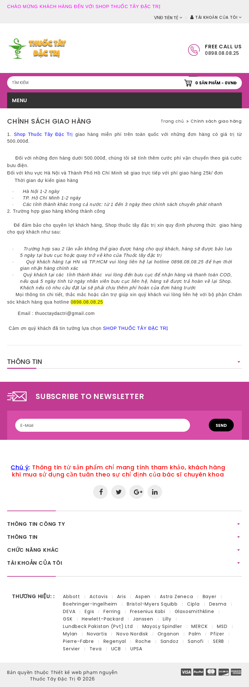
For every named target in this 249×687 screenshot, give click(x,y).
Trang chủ (172, 121)
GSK (67, 619)
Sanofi (196, 641)
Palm (195, 634)
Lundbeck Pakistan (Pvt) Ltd (98, 626)
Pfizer (217, 634)
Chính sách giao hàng (216, 121)
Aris (121, 596)
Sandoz (169, 641)
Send (221, 425)
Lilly (167, 619)
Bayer (210, 596)
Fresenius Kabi (147, 611)
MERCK (199, 626)
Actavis (98, 596)
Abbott (71, 596)
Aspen (142, 596)
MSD (222, 626)
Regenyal (114, 641)
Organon (169, 634)
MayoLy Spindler (162, 626)
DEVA (69, 611)
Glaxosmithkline (194, 611)
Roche (143, 641)
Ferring (112, 611)
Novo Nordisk (132, 634)
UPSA (136, 648)
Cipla (193, 604)
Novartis (97, 634)
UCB (116, 648)
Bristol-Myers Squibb (152, 604)
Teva (95, 648)
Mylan (70, 634)
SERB (218, 641)
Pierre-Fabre (78, 641)
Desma (218, 604)
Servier (71, 648)
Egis (89, 611)
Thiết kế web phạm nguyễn (84, 672)
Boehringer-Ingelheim (90, 604)
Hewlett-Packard (103, 619)
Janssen (143, 619)
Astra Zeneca (176, 596)
